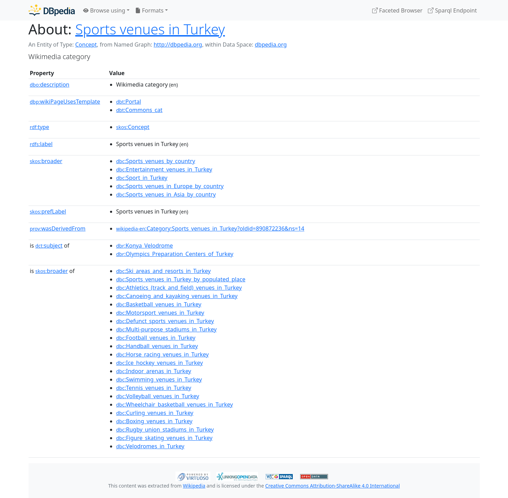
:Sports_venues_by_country (155, 161)
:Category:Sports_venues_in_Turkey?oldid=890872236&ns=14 (210, 228)
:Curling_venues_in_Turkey (155, 413)
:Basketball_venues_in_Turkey (159, 304)
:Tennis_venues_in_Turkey (154, 388)
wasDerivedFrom (58, 228)
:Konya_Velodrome (144, 245)
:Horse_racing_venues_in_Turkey (162, 354)
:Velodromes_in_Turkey (150, 446)
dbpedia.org (271, 44)
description (50, 84)
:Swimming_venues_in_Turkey (159, 379)
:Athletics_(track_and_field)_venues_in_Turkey (179, 287)
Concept (86, 44)
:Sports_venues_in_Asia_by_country (166, 194)
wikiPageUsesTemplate (65, 101)
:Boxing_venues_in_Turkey (154, 421)
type (39, 127)
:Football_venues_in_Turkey (156, 338)
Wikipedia (194, 485)
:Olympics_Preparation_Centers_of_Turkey (175, 254)
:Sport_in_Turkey (141, 178)
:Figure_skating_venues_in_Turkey (164, 438)
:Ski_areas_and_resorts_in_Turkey (163, 271)
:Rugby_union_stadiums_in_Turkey (165, 429)
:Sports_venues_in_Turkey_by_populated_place (180, 279)
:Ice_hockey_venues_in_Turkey (159, 363)
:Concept (133, 127)
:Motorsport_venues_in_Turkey (160, 312)
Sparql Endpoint (452, 10)
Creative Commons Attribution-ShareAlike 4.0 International (332, 485)
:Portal (128, 101)
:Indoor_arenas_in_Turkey (154, 371)
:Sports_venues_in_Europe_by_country (170, 186)
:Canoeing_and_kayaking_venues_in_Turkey (177, 296)
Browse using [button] (104, 10)
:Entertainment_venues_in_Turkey (164, 169)
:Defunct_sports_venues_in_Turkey (165, 321)
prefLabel (48, 211)
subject (48, 245)
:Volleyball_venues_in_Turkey (157, 396)
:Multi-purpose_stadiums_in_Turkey (166, 329)
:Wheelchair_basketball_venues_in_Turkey (174, 404)
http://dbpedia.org (178, 44)
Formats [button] (149, 10)
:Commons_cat (139, 110)
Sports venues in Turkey (150, 29)
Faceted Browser (397, 10)
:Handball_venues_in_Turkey (157, 346)
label (41, 144)
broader (46, 161)
